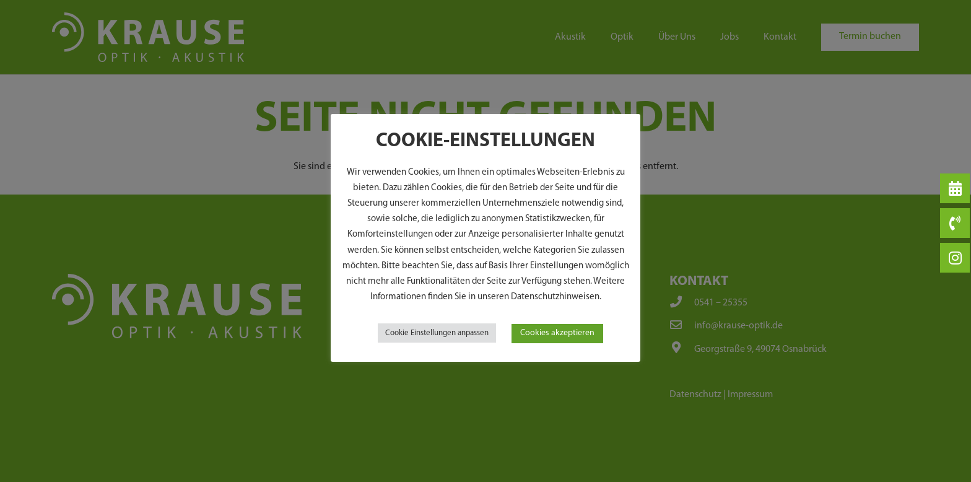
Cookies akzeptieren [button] (557, 333)
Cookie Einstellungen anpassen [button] (437, 333)
